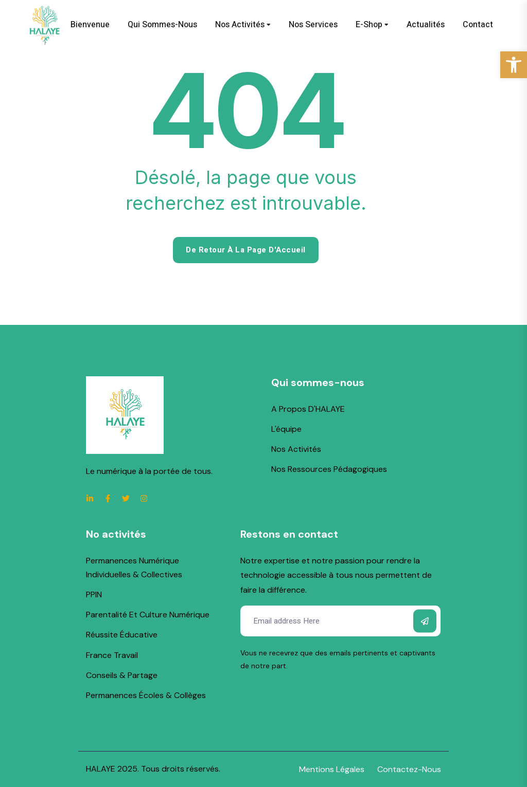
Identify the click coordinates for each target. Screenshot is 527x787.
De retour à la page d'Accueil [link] (246, 249)
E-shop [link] (369, 25)
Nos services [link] (313, 25)
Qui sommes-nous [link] (162, 25)
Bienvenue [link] (90, 25)
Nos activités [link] (240, 25)
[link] (513, 64)
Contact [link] (478, 25)
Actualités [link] (426, 25)
